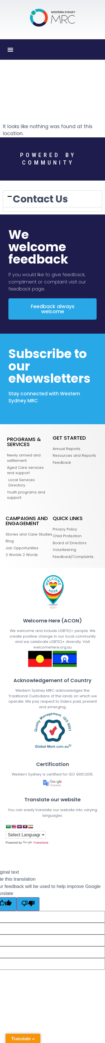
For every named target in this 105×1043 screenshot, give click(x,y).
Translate (35, 842)
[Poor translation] (28, 904)
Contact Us (40, 199)
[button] (10, 49)
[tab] (52, 199)
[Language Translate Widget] (26, 835)
